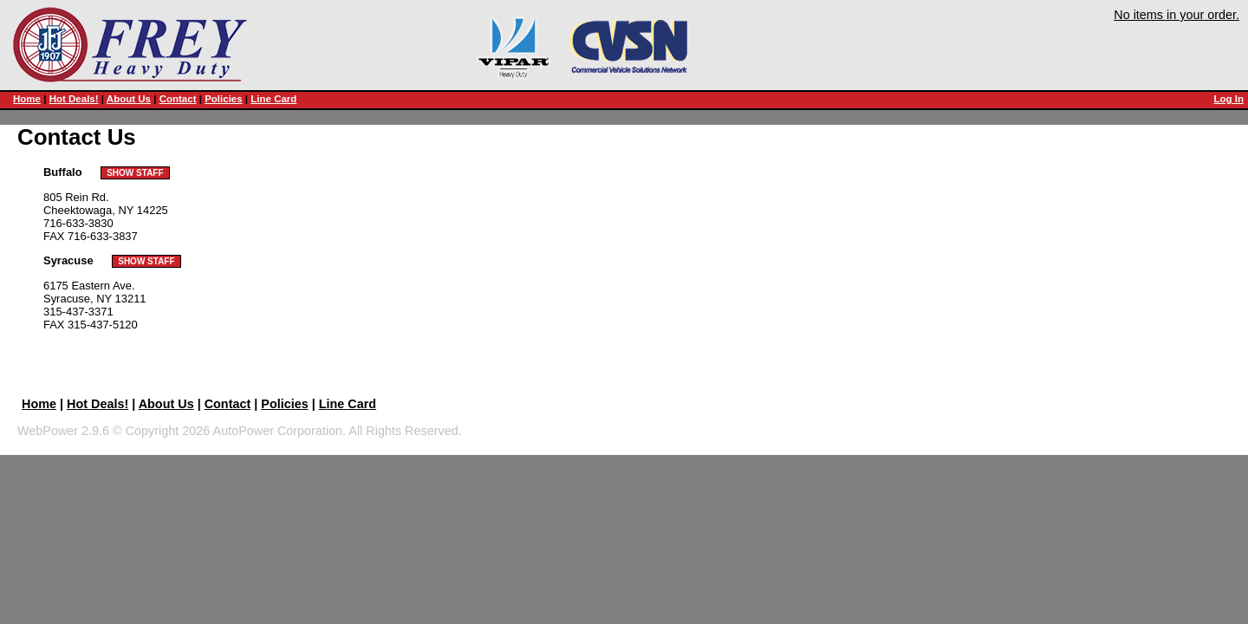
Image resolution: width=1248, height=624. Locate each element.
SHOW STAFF (135, 173)
